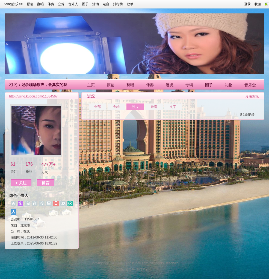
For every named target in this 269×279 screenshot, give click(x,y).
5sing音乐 (11, 4)
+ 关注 (21, 183)
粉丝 (29, 172)
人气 (44, 172)
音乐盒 (250, 85)
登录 (247, 4)
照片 (135, 107)
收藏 (258, 4)
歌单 (130, 4)
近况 (169, 85)
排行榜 (118, 4)
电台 (106, 4)
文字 (173, 107)
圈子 (85, 4)
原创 (30, 4)
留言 (45, 183)
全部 (97, 107)
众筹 (61, 4)
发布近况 (252, 97)
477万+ (48, 164)
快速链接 (267, 4)
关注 (14, 172)
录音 (154, 107)
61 (13, 164)
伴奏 (51, 4)
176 (29, 164)
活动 (95, 4)
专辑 (189, 85)
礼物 (228, 85)
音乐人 (73, 4)
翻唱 (40, 4)
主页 (91, 85)
